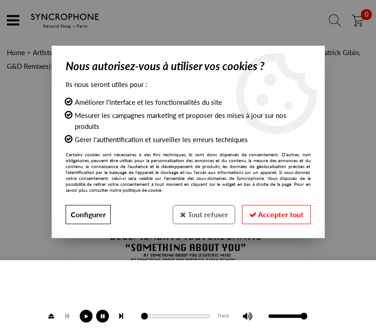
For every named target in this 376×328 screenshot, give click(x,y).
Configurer (88, 214)
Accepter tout (276, 214)
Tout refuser (204, 214)
